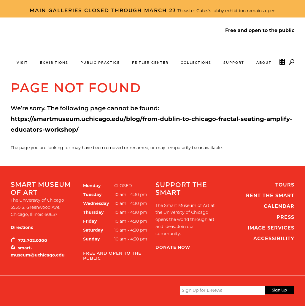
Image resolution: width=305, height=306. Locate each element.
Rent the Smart (270, 195)
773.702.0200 (32, 240)
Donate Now (172, 247)
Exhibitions (54, 62)
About (263, 62)
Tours (284, 185)
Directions (22, 227)
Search (291, 63)
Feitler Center (150, 62)
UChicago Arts (68, 290)
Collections (196, 62)
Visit (22, 62)
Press (285, 217)
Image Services (271, 228)
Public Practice (100, 62)
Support (233, 62)
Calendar (282, 63)
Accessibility (273, 238)
